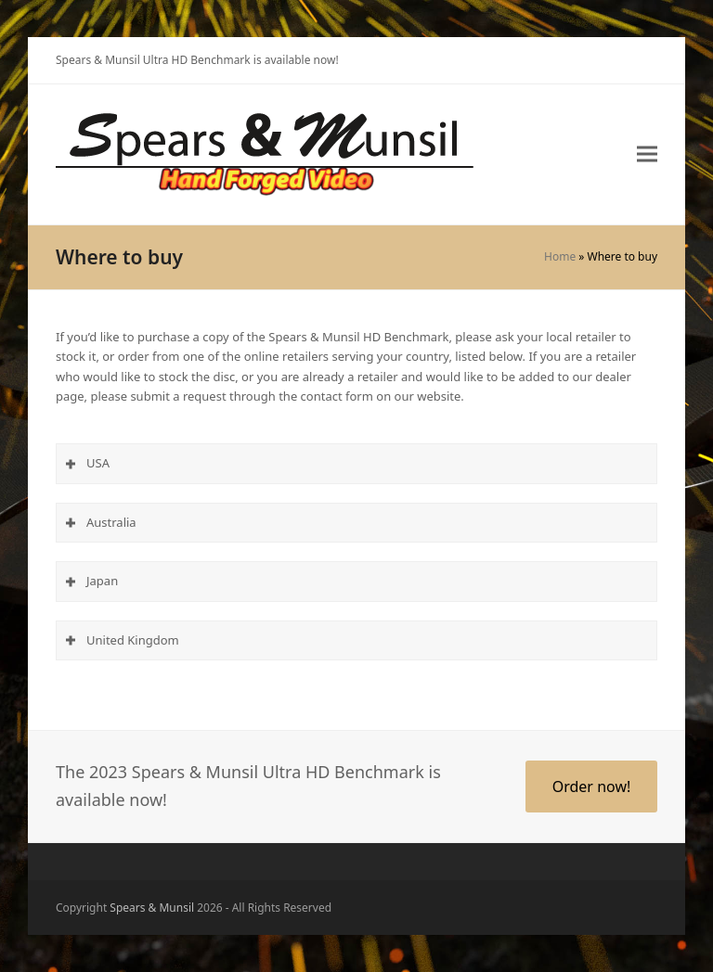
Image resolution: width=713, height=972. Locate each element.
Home (560, 256)
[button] (647, 154)
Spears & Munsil (152, 907)
